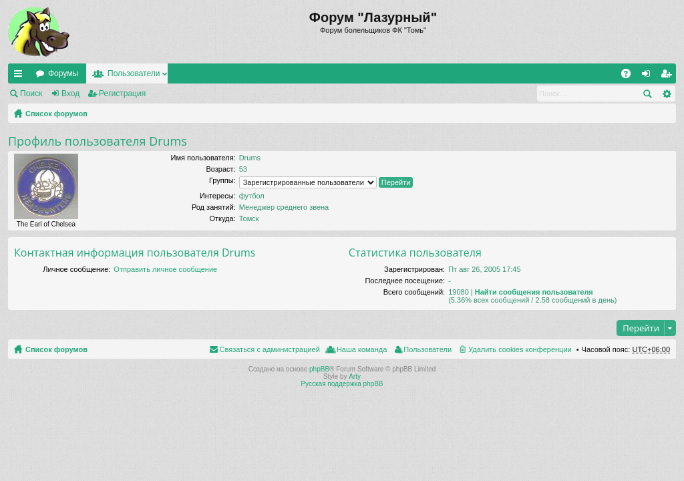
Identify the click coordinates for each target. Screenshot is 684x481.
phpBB (319, 369)
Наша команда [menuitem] (362, 349)
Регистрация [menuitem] (668, 76)
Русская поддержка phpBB (342, 383)
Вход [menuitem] (649, 76)
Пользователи (134, 73)
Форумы (63, 73)
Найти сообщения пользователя (534, 292)
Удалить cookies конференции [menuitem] (520, 349)
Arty (355, 376)
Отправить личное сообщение (165, 269)
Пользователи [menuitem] (427, 349)
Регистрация (122, 93)
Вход (70, 93)
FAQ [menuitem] (630, 76)
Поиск (31, 93)
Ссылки (20, 76)
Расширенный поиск (666, 94)
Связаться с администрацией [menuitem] (270, 349)
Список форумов (56, 114)
